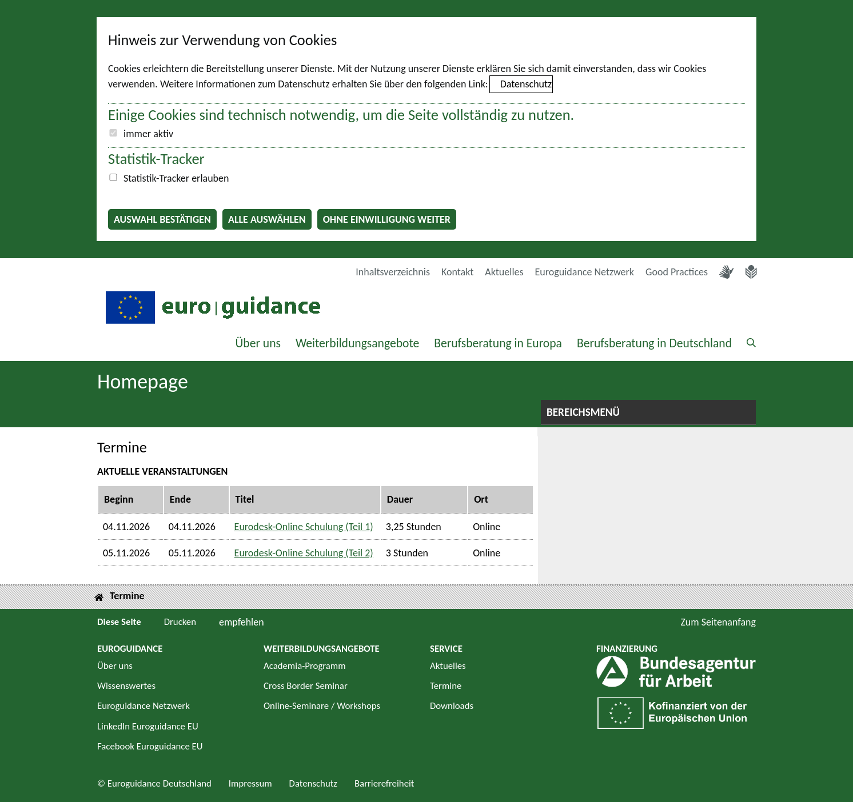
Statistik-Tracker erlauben (176, 178)
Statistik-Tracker (156, 159)
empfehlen (241, 622)
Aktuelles (504, 272)
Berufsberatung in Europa (498, 343)
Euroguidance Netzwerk (585, 272)
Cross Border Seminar (306, 686)
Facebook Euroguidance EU (150, 746)
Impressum (250, 783)
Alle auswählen (267, 219)
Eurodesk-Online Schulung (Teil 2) (303, 553)
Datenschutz (526, 84)
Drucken (180, 622)
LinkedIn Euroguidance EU (147, 726)
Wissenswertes (126, 686)
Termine (445, 686)
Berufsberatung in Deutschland (654, 343)
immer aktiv (148, 133)
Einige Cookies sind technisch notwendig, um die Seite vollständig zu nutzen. (341, 115)
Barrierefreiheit (384, 783)
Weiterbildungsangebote (357, 343)
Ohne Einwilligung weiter (387, 219)
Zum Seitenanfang (718, 622)
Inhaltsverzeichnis (393, 272)
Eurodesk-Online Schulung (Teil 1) (303, 526)
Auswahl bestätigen (162, 219)
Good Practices (676, 272)
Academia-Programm (305, 666)
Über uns (258, 343)
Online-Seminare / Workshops (322, 706)
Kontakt (457, 272)
